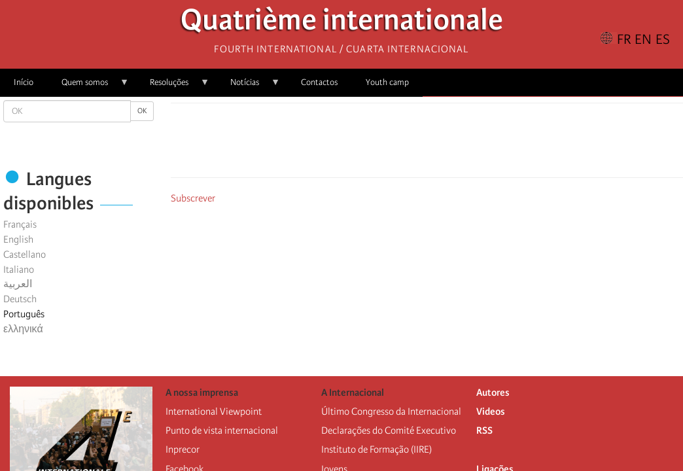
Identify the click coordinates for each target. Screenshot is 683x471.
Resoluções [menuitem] (172, 86)
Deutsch (20, 299)
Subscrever (193, 198)
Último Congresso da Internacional (391, 411)
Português (23, 314)
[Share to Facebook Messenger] (427, 143)
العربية (17, 284)
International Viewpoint (214, 411)
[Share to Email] (445, 143)
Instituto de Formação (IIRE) (376, 449)
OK (142, 111)
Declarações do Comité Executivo (388, 430)
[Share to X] (408, 143)
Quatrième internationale (342, 23)
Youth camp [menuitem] (387, 82)
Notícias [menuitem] (248, 86)
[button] (463, 143)
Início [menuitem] (23, 82)
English (18, 239)
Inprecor (183, 449)
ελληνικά (23, 329)
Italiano (18, 269)
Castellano (24, 254)
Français (20, 224)
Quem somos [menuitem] (88, 86)
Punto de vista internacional (222, 430)
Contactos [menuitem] (319, 82)
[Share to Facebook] (390, 143)
